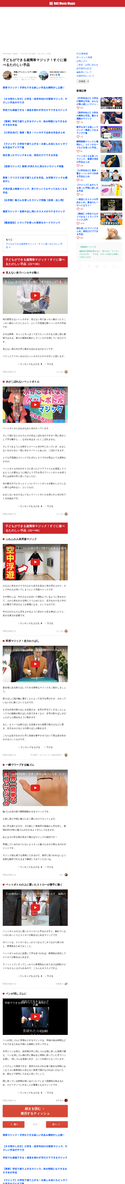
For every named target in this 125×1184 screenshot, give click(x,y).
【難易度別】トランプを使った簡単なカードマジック (31, 222)
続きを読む (35, 1111)
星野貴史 (62, 1100)
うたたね (62, 372)
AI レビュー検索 (84, 57)
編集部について (84, 72)
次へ (56, 1124)
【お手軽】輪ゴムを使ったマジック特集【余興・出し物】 (34, 200)
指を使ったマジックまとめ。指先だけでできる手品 (30, 155)
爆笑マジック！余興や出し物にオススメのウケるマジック (34, 211)
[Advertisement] (62, 29)
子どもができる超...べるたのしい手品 (36, 54)
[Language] (82, 81)
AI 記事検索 (82, 53)
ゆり (64, 875)
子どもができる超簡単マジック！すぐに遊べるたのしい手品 (34, 246)
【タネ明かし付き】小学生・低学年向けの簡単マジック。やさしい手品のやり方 (35, 100)
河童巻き (62, 984)
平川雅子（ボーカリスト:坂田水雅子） (49, 755)
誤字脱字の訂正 (84, 68)
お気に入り (81, 61)
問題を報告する (9, 372)
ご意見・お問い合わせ (87, 65)
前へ (14, 1124)
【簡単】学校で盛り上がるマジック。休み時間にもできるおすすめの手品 (35, 123)
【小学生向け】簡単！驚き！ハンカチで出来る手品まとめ (34, 132)
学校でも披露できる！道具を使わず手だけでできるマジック (35, 110)
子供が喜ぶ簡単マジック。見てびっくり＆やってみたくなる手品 (35, 190)
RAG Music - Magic (10, 54)
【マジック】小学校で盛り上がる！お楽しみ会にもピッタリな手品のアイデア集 (35, 145)
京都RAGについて (85, 76)
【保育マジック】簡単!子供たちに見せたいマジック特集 (33, 166)
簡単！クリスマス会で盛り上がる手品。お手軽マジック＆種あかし (35, 179)
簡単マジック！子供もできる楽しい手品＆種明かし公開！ (34, 87)
